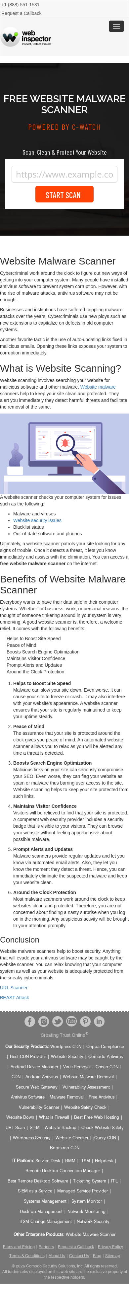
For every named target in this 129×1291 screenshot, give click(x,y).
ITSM (85, 1161)
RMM (70, 1161)
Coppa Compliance (105, 1047)
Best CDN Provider (28, 1057)
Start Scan (64, 194)
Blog (97, 1256)
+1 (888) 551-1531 (20, 4)
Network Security (93, 1222)
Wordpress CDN (65, 1047)
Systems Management (45, 1201)
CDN (16, 1077)
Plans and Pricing (19, 1247)
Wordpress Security (32, 1138)
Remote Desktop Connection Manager (62, 1171)
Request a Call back (76, 1247)
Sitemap (112, 1256)
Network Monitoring (86, 1212)
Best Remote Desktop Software (38, 1181)
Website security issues (37, 520)
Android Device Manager (34, 1067)
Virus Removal (77, 1067)
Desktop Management (41, 1212)
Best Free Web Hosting (96, 1117)
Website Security (67, 1057)
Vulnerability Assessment (86, 1087)
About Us (57, 1256)
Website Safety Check (85, 1107)
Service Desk (47, 1161)
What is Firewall (54, 1117)
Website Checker (72, 1138)
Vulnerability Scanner (39, 1107)
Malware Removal (67, 1097)
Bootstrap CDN (64, 1148)
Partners (46, 1247)
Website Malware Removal (88, 1077)
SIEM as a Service (35, 1191)
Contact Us (79, 1256)
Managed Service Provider (82, 1191)
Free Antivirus (101, 1097)
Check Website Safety (102, 1128)
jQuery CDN (104, 1138)
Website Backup (60, 1128)
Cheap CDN (107, 1067)
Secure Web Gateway (37, 1087)
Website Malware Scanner (90, 1235)
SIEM (35, 1128)
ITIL (114, 1181)
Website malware (98, 387)
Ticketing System (89, 1181)
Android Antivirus (41, 1077)
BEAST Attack (14, 997)
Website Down (20, 1117)
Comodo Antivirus (105, 1057)
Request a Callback (21, 13)
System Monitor (86, 1201)
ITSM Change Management (46, 1222)
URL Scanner (14, 987)
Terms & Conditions (27, 1256)
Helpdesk (104, 1161)
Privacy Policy (110, 1247)
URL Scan (15, 1128)
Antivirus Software (28, 1097)
